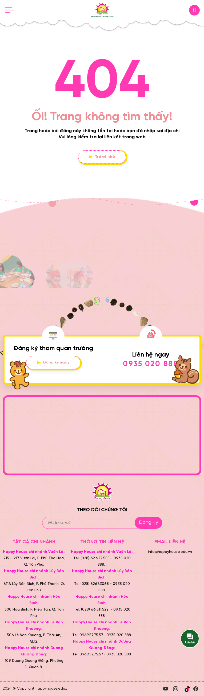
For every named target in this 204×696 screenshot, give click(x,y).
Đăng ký (148, 522)
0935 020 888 (150, 364)
